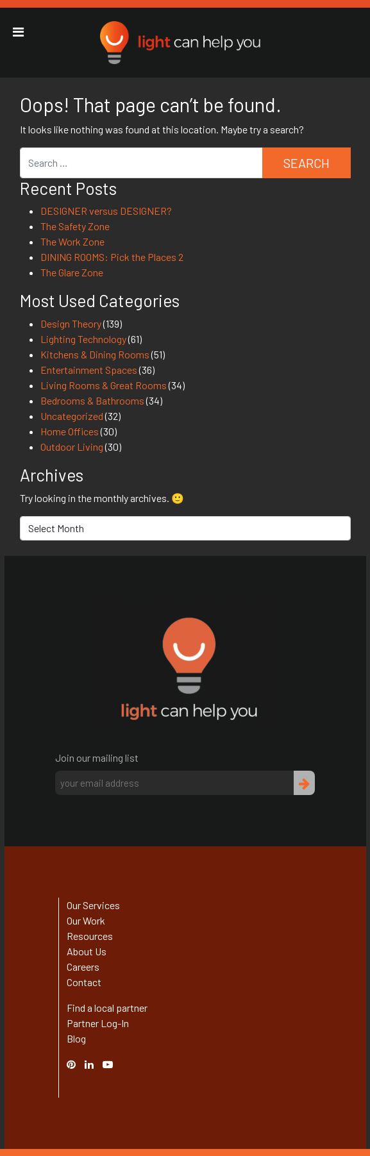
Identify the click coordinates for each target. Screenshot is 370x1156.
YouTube (114, 1064)
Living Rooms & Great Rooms (103, 385)
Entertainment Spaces (88, 370)
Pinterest (78, 1064)
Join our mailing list (97, 757)
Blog (76, 1038)
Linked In (91, 1071)
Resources (90, 936)
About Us (86, 951)
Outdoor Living (71, 446)
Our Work (86, 920)
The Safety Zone (75, 226)
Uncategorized (71, 416)
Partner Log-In (98, 1023)
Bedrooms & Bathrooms (92, 400)
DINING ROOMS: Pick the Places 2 (111, 257)
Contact (84, 982)
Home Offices (69, 431)
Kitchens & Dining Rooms (94, 354)
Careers (83, 966)
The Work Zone (72, 241)
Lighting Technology (83, 339)
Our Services (93, 905)
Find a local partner (107, 1007)
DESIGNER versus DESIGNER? (106, 211)
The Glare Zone (71, 272)
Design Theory (70, 323)
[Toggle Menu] (18, 32)
